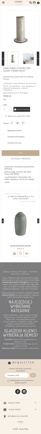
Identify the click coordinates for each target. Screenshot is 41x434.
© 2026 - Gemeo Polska (20, 429)
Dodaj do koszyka (23, 109)
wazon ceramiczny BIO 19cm (20, 246)
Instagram (24, 391)
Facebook (17, 391)
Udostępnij (12, 123)
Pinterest (23, 123)
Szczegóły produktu (21, 159)
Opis (21, 153)
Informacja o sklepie (18, 416)
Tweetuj (17, 123)
